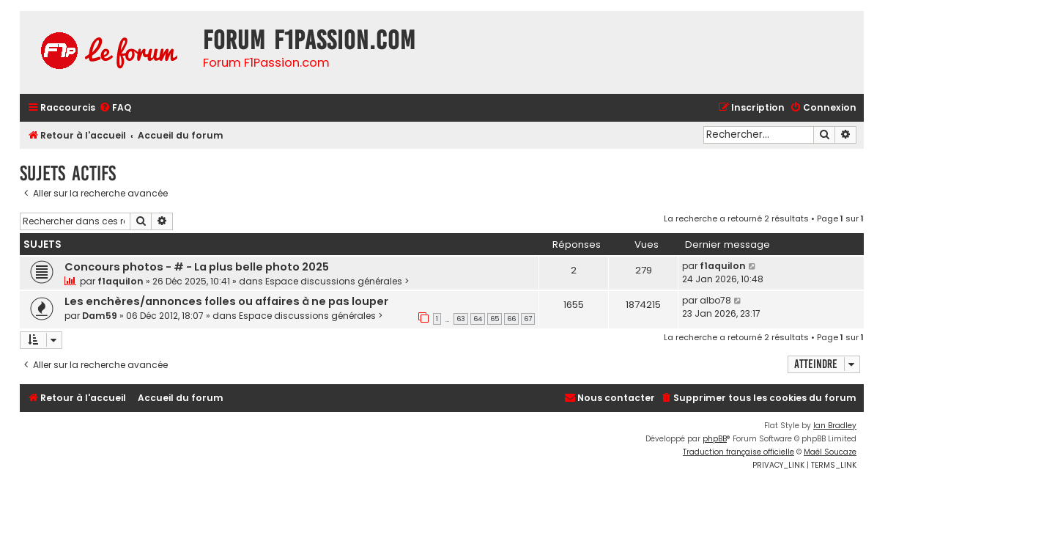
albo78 (715, 300)
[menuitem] (115, 108)
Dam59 (99, 315)
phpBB (715, 438)
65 (494, 319)
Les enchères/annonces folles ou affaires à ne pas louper (226, 301)
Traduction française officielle (738, 451)
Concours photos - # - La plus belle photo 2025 (196, 267)
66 (511, 319)
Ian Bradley (834, 425)
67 (528, 319)
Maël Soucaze (830, 451)
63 (460, 319)
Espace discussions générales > (337, 281)
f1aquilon (120, 281)
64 (477, 319)
